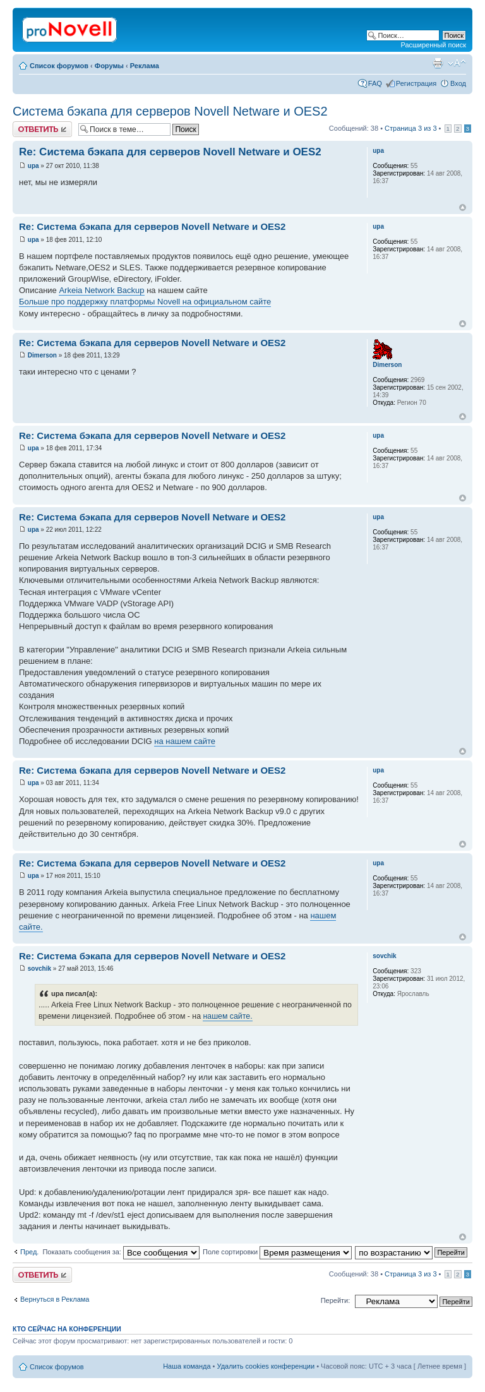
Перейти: (335, 1300)
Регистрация (416, 83)
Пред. (29, 1252)
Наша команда (186, 1366)
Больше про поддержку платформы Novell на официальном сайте (145, 301)
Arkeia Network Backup (101, 290)
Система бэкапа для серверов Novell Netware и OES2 (170, 111)
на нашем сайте (184, 741)
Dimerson (42, 355)
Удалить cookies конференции (266, 1366)
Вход (458, 83)
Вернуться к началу (462, 207)
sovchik (39, 968)
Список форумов (59, 65)
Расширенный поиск (433, 45)
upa (33, 165)
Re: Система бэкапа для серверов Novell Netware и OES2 (170, 152)
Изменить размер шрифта (457, 63)
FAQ (375, 83)
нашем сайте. (227, 1016)
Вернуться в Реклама (54, 1299)
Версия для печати (438, 63)
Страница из (410, 128)
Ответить (42, 129)
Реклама (144, 65)
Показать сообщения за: (121, 1252)
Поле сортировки (277, 1252)
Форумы (109, 65)
